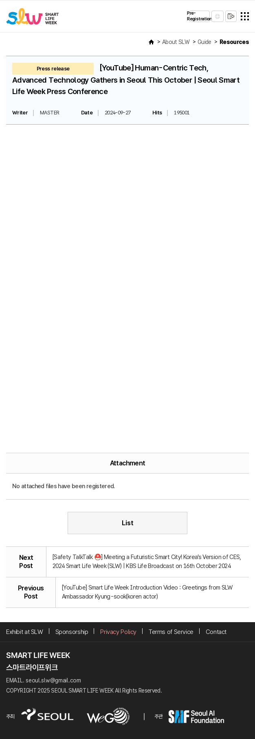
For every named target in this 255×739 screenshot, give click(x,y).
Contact (216, 632)
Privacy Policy (118, 632)
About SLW (175, 42)
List (128, 523)
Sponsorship (71, 632)
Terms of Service (171, 632)
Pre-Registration (199, 16)
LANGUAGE (217, 16)
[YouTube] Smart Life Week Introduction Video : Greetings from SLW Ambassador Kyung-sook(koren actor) (147, 592)
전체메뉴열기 (245, 16)
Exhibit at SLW (24, 632)
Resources (234, 42)
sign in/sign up (231, 16)
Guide (204, 42)
